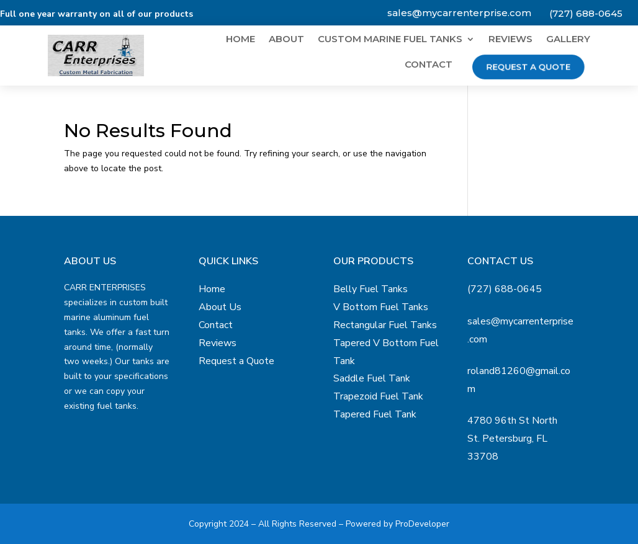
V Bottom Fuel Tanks (380, 307)
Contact (428, 65)
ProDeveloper (422, 524)
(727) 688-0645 (585, 13)
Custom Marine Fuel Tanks (390, 40)
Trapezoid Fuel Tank (378, 396)
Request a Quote (528, 67)
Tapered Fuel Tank (374, 414)
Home (240, 40)
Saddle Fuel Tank (371, 378)
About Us (220, 307)
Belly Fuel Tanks (370, 289)
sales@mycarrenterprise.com (459, 13)
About (286, 40)
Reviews (510, 40)
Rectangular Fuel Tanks (385, 325)
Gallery (568, 40)
